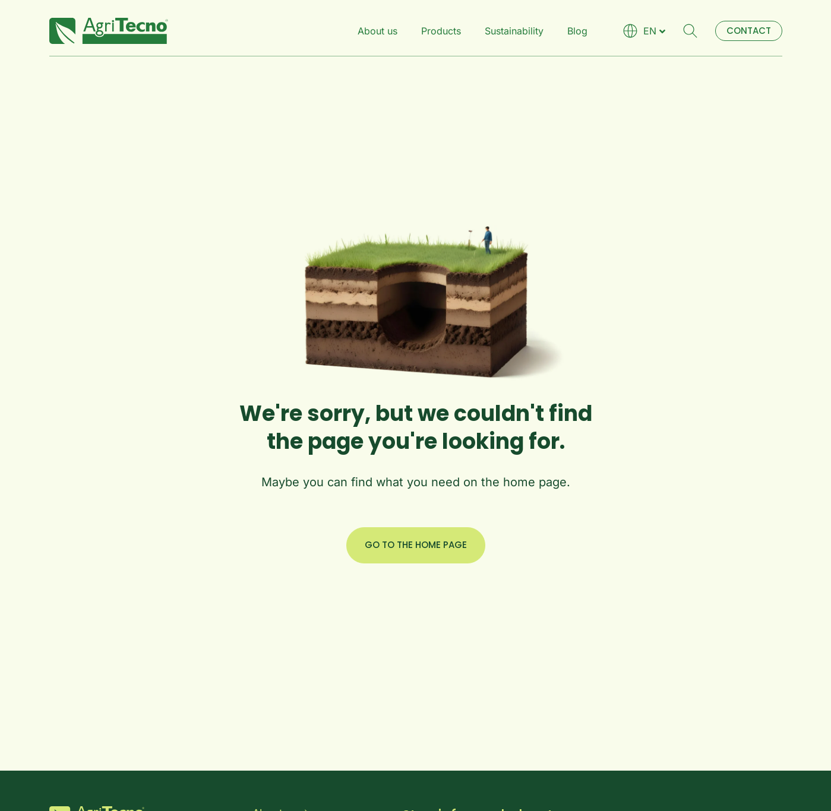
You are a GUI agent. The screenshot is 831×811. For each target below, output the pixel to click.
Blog (577, 31)
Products (441, 31)
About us (377, 31)
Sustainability (514, 31)
